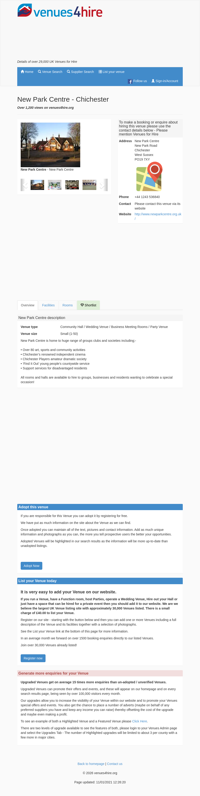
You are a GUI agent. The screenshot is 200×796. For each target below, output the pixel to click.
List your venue (112, 72)
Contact (125, 204)
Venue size (29, 334)
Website (125, 214)
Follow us (137, 81)
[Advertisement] (146, 31)
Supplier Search (80, 72)
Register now (33, 658)
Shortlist (88, 305)
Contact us (115, 764)
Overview (27, 305)
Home (27, 72)
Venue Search (50, 72)
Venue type (29, 327)
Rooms (68, 305)
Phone (124, 197)
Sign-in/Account (164, 81)
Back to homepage (90, 764)
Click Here (139, 721)
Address (125, 141)
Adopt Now (31, 566)
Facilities (48, 305)
